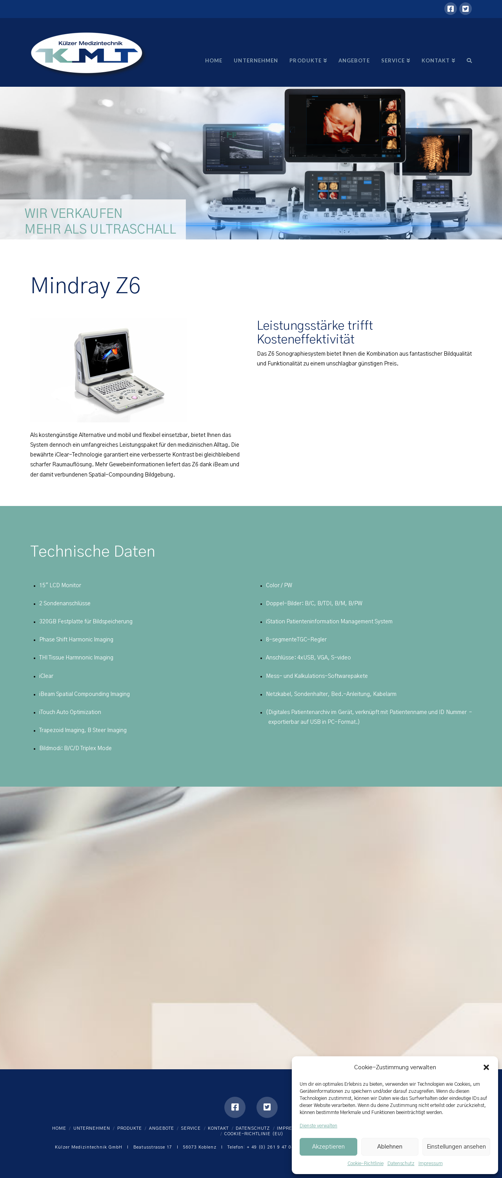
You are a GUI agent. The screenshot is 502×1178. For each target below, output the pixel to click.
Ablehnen (389, 1147)
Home (59, 1128)
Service (191, 1128)
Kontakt (218, 1128)
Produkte (129, 1128)
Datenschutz (401, 1163)
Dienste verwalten (318, 1125)
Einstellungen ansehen (456, 1147)
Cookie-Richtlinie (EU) (254, 1134)
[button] (486, 1067)
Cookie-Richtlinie (365, 1163)
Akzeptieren (328, 1147)
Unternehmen (91, 1128)
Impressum (430, 1163)
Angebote (161, 1128)
